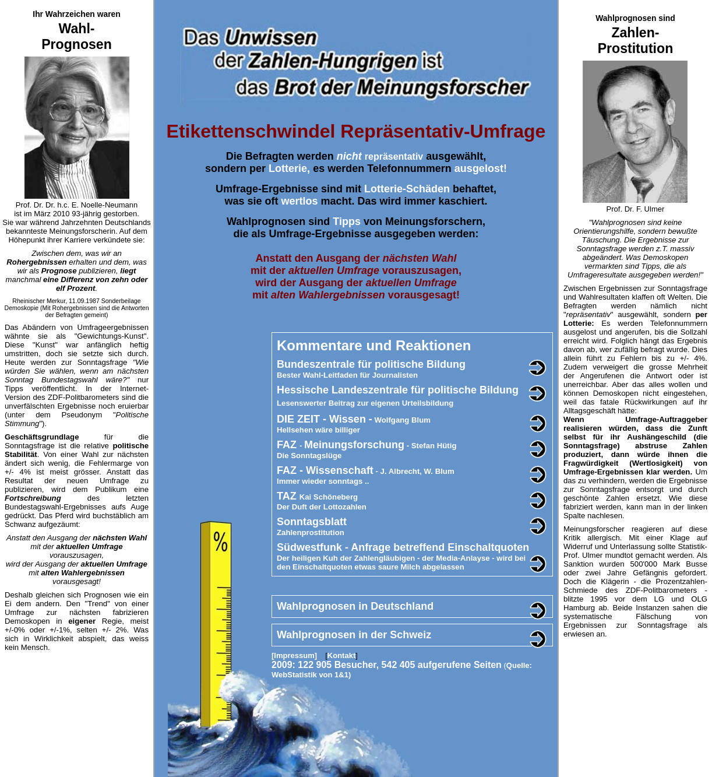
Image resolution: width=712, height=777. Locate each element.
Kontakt (341, 655)
